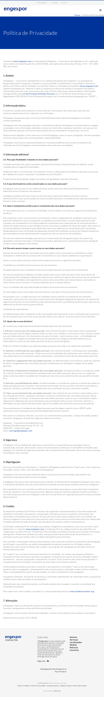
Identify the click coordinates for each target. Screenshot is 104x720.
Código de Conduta (66, 685)
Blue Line (58, 691)
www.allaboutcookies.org (82, 591)
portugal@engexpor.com (21, 431)
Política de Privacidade (38, 685)
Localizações (76, 642)
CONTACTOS (11, 640)
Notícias (74, 647)
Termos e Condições (23, 685)
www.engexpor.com (22, 61)
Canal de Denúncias (52, 685)
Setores (73, 637)
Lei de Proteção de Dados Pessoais (39, 94)
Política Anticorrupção (80, 685)
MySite (73, 645)
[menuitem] (42, 2)
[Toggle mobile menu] (100, 10)
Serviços (74, 639)
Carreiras (74, 650)
